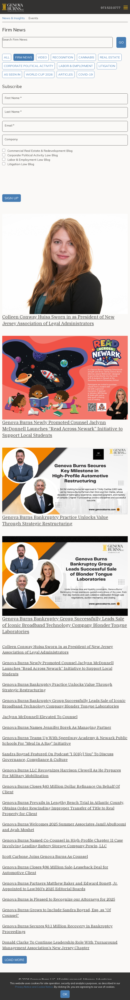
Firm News (23, 57)
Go (121, 42)
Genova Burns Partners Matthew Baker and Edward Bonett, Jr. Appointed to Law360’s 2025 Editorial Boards (60, 888)
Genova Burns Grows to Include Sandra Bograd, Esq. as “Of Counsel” (56, 915)
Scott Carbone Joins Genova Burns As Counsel (45, 858)
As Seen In (12, 74)
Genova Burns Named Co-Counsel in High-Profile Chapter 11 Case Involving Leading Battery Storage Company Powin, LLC (62, 845)
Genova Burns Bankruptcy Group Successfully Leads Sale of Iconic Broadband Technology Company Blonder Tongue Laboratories (64, 627)
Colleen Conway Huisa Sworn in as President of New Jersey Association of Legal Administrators (59, 321)
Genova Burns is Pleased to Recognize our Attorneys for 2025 (58, 901)
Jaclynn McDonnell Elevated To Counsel (39, 719)
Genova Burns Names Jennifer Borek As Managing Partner (56, 729)
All (6, 57)
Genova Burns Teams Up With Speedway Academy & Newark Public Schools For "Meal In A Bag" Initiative (64, 743)
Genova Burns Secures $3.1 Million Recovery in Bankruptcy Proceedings (57, 931)
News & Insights (13, 18)
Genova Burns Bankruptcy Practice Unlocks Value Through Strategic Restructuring (56, 522)
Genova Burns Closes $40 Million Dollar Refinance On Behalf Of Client (61, 791)
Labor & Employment (76, 66)
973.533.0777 (111, 7)
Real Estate (110, 57)
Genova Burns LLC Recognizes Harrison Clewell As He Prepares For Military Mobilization (61, 775)
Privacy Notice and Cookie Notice (34, 986)
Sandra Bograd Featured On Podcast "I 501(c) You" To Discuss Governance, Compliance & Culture (57, 759)
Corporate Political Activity (28, 66)
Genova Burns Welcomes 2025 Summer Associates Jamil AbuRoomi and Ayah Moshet (64, 829)
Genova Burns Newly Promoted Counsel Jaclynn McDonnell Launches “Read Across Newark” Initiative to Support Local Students (64, 430)
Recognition (63, 57)
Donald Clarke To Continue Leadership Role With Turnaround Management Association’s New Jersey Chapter (60, 947)
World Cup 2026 (39, 74)
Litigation (107, 66)
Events (33, 18)
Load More (14, 961)
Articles (65, 74)
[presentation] (30, 181)
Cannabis (86, 57)
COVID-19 (85, 74)
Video (42, 57)
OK (65, 994)
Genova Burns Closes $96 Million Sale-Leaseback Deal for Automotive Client (55, 872)
